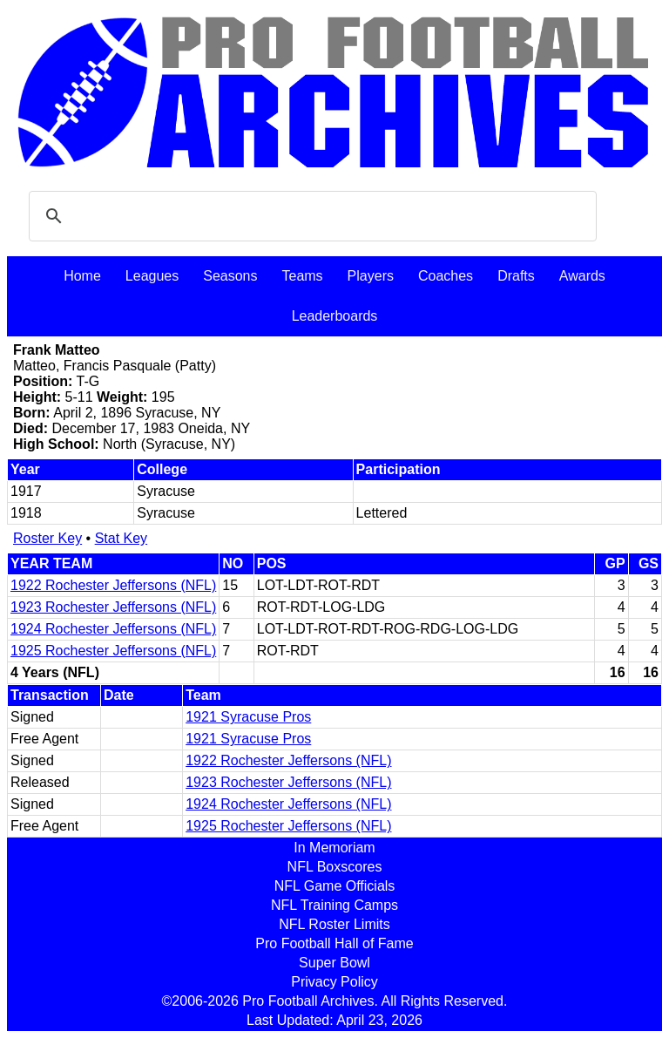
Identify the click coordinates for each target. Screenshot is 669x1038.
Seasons (230, 275)
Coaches (445, 275)
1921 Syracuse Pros (248, 716)
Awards (582, 275)
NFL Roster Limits (334, 924)
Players (371, 275)
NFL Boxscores (334, 866)
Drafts (516, 275)
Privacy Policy (334, 981)
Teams (301, 275)
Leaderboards (335, 316)
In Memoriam (334, 847)
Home (82, 275)
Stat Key (121, 538)
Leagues (152, 275)
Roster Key (47, 538)
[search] (310, 216)
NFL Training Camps (334, 905)
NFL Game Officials (334, 886)
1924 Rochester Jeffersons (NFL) (113, 628)
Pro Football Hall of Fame (334, 943)
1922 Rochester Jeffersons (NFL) (113, 585)
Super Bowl (334, 962)
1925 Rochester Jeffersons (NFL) (113, 650)
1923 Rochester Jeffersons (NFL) (113, 607)
